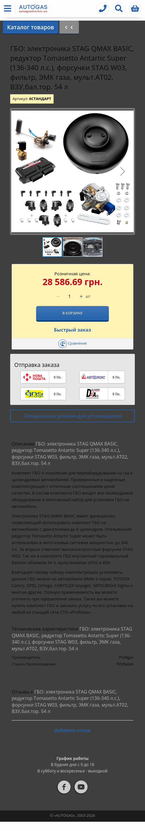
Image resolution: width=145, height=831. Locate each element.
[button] (8, 8)
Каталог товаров (30, 27)
